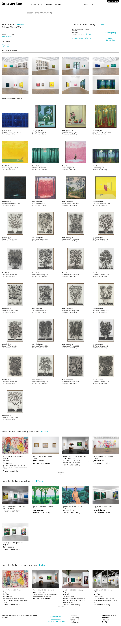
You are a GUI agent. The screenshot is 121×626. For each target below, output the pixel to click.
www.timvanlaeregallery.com (82, 38)
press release (7, 36)
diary (92, 4)
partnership (75, 618)
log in (113, 1)
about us (74, 615)
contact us (75, 622)
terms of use (75, 620)
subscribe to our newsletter (109, 616)
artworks (49, 4)
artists (40, 4)
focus (86, 4)
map (88, 34)
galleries (58, 4)
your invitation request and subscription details (56, 618)
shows (33, 4)
